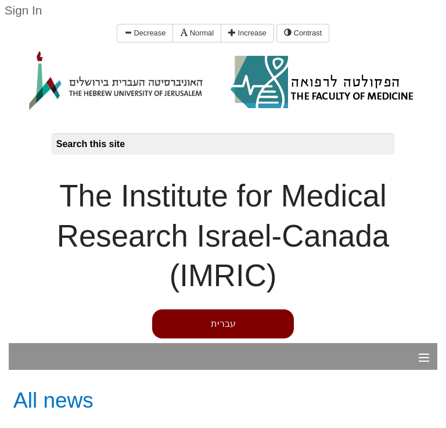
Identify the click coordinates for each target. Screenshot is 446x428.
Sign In (23, 10)
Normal (197, 32)
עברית (223, 324)
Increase (247, 32)
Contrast (303, 32)
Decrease (145, 32)
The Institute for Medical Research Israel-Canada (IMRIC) (223, 236)
